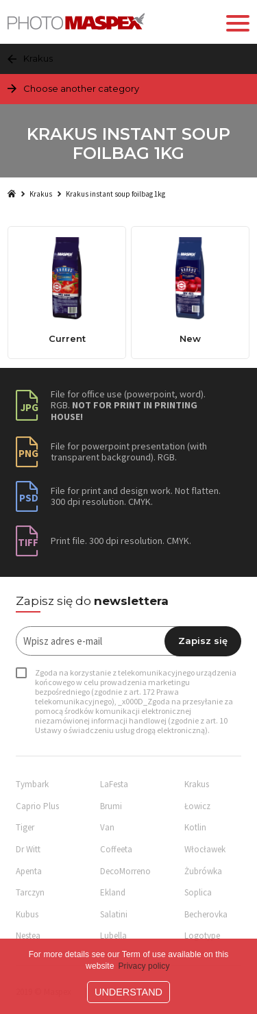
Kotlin (195, 827)
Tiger (25, 827)
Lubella (113, 935)
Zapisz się (203, 640)
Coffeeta (116, 849)
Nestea (28, 935)
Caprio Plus (37, 806)
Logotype (202, 935)
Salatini (113, 914)
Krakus (40, 194)
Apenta (29, 871)
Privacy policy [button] (143, 966)
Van (107, 827)
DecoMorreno (125, 871)
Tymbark (32, 784)
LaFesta (114, 784)
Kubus (27, 914)
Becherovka (206, 914)
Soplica (198, 892)
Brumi (111, 806)
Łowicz (197, 806)
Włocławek (204, 849)
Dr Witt (28, 849)
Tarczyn (30, 892)
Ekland (112, 892)
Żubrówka (203, 871)
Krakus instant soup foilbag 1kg (115, 194)
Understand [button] (128, 992)
